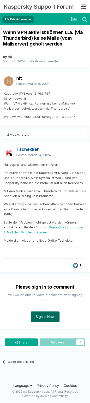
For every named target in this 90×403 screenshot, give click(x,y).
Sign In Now (45, 317)
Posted (33, 84)
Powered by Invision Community (45, 396)
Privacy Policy (48, 385)
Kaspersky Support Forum (39, 6)
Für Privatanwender (44, 61)
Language (22, 385)
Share (21, 342)
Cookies (70, 385)
